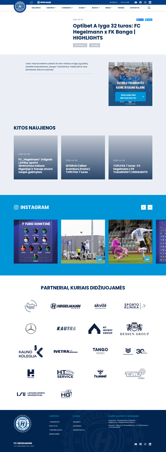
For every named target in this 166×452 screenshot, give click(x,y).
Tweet (149, 20)
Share (140, 20)
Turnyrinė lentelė (55, 430)
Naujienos (36, 8)
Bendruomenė (54, 434)
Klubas (82, 8)
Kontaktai (134, 8)
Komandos (66, 8)
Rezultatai (53, 426)
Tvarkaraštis (54, 422)
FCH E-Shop (125, 2)
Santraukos (80, 45)
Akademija (113, 2)
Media (107, 8)
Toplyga (95, 45)
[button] (149, 8)
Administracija (79, 430)
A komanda (77, 426)
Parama (121, 8)
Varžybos (50, 8)
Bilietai (95, 8)
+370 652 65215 (114, 427)
